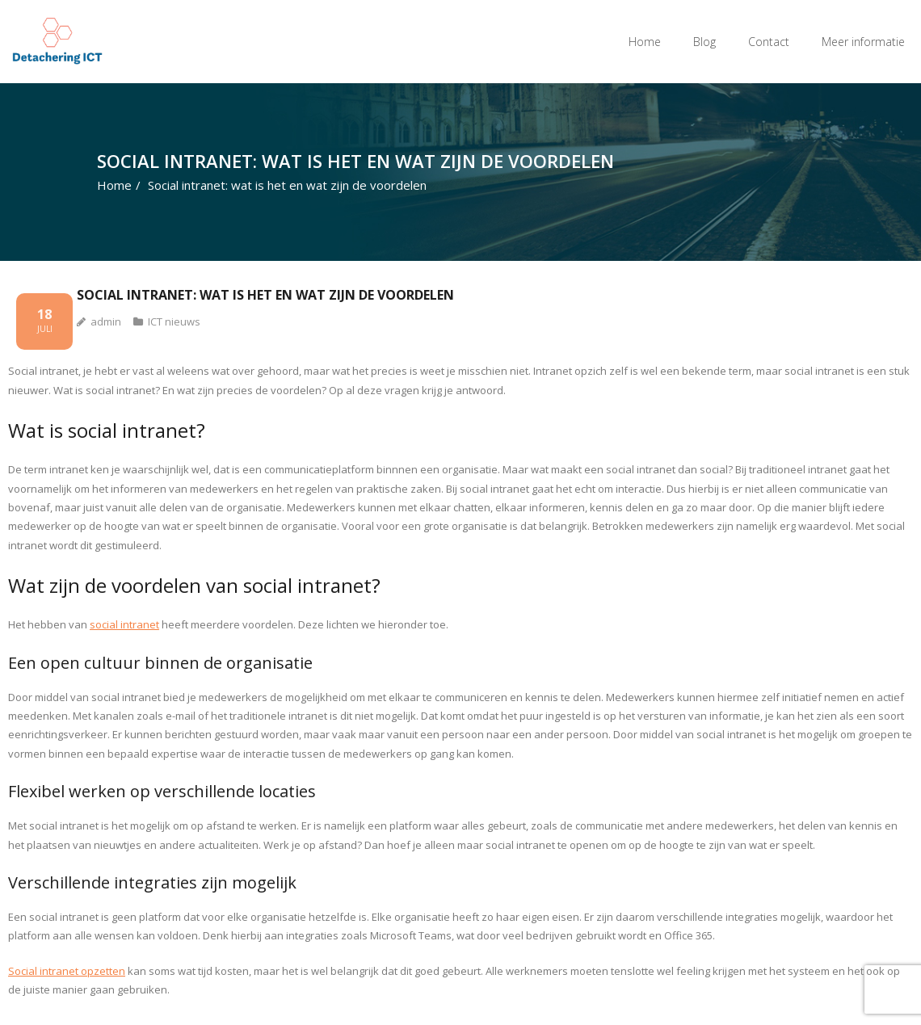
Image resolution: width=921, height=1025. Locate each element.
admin (105, 321)
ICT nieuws (174, 321)
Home (645, 41)
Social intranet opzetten (66, 971)
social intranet (124, 624)
